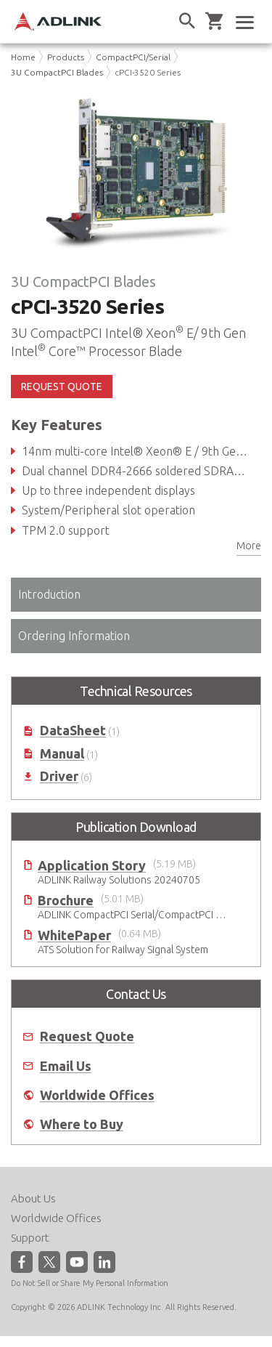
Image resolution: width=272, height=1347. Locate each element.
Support (30, 1237)
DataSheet (73, 730)
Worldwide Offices (97, 1095)
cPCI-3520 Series (148, 72)
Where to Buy (81, 1124)
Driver (59, 776)
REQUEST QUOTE (61, 386)
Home (23, 57)
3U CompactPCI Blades (57, 72)
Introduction (49, 594)
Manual (62, 754)
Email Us (65, 1066)
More (248, 545)
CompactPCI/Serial (133, 57)
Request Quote (87, 1036)
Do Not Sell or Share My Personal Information (89, 1283)
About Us (33, 1198)
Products (65, 57)
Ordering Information (74, 635)
